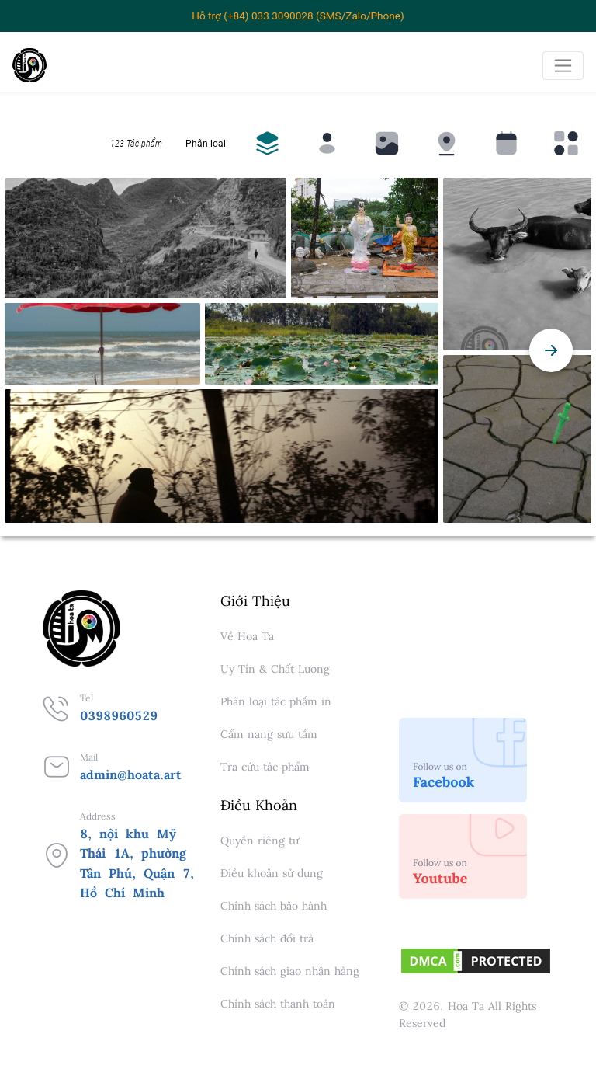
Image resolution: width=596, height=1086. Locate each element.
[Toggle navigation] (563, 65)
